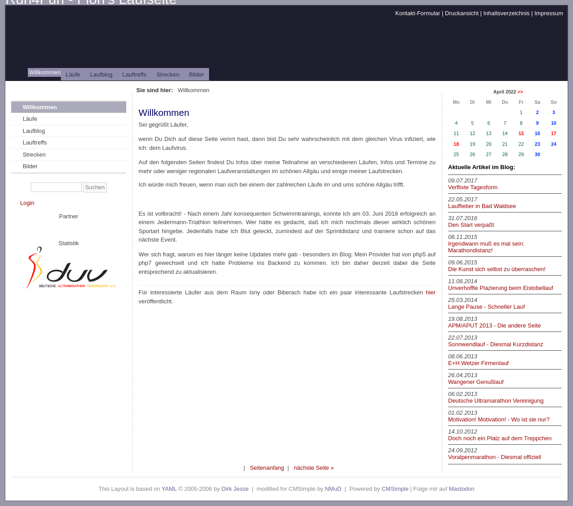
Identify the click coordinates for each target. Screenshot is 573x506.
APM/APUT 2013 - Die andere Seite (494, 325)
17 (553, 133)
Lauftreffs (134, 74)
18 (456, 144)
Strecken (167, 74)
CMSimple (395, 488)
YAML (169, 488)
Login (27, 203)
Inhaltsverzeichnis (506, 13)
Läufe (73, 74)
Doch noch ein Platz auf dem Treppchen (500, 438)
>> (520, 91)
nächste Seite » (314, 467)
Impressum (549, 13)
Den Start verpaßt (471, 224)
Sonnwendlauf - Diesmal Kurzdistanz (495, 344)
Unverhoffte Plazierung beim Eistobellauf (500, 288)
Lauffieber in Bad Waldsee (482, 206)
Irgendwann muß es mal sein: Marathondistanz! (486, 247)
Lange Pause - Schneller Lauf (486, 306)
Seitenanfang (267, 467)
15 (521, 133)
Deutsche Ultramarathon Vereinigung (495, 400)
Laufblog (101, 74)
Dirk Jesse (235, 488)
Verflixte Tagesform (472, 187)
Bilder (196, 74)
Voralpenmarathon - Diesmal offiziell (494, 457)
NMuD (333, 488)
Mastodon (462, 488)
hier (431, 292)
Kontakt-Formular (417, 13)
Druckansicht (462, 13)
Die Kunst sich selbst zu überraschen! (497, 269)
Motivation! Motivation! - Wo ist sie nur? (499, 419)
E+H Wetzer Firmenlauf (478, 363)
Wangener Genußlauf (476, 381)
